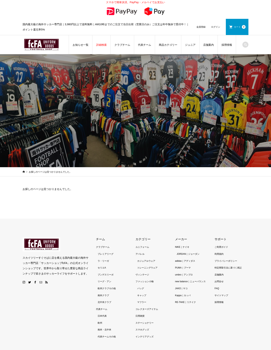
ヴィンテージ (142, 265)
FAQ (217, 279)
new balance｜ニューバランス (190, 272)
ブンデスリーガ (105, 265)
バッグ (140, 279)
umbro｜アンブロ (184, 265)
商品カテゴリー (168, 35)
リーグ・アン (104, 272)
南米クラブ (103, 286)
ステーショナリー (145, 313)
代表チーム (144, 35)
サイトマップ (221, 286)
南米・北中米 (104, 320)
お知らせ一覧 (80, 35)
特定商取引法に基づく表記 (228, 258)
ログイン (215, 17)
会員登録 (201, 17)
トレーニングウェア (147, 258)
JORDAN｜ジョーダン (188, 244)
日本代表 (102, 306)
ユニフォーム (142, 237)
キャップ (141, 286)
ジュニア (190, 35)
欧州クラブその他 (107, 279)
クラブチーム (122, 35)
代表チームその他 (107, 327)
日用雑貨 (140, 306)
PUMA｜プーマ (183, 258)
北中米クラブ (104, 292)
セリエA (102, 258)
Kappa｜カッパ (183, 286)
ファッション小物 (145, 272)
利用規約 (219, 244)
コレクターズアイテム (147, 299)
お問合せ (219, 272)
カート (240, 17)
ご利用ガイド (221, 237)
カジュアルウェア (146, 251)
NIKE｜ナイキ (182, 237)
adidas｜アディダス (185, 251)
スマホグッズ (142, 320)
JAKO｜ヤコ (181, 279)
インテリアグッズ (145, 327)
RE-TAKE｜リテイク (185, 292)
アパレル (140, 244)
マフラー (141, 292)
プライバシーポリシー (226, 251)
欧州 (100, 313)
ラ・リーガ (103, 251)
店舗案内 (208, 35)
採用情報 (227, 35)
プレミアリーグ (105, 244)
